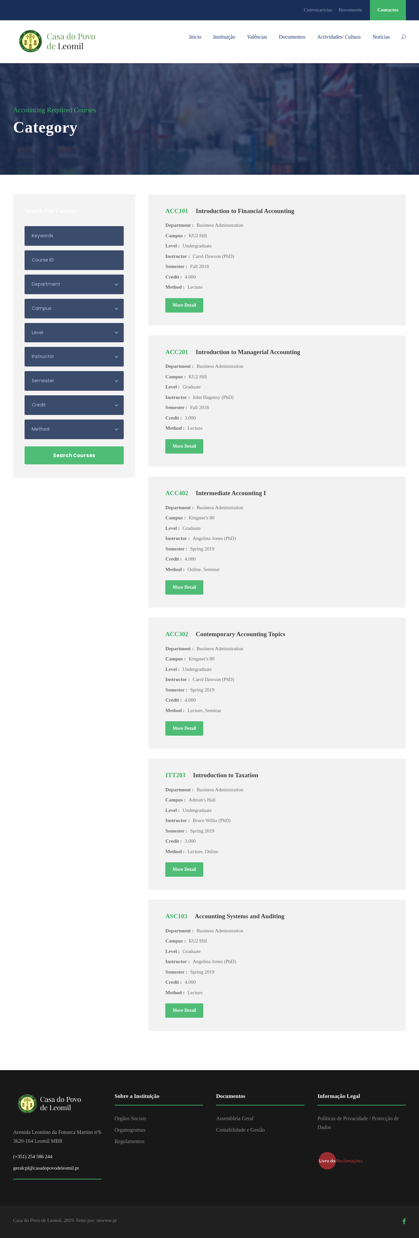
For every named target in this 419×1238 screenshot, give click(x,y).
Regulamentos (130, 1141)
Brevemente (350, 9)
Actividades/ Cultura (339, 37)
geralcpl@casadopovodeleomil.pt (46, 1168)
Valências (257, 37)
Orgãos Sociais (130, 1118)
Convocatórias (318, 9)
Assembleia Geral (234, 1118)
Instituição (224, 37)
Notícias (381, 37)
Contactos (387, 9)
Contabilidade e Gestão (240, 1130)
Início (195, 37)
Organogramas (130, 1130)
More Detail (184, 305)
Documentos (292, 37)
